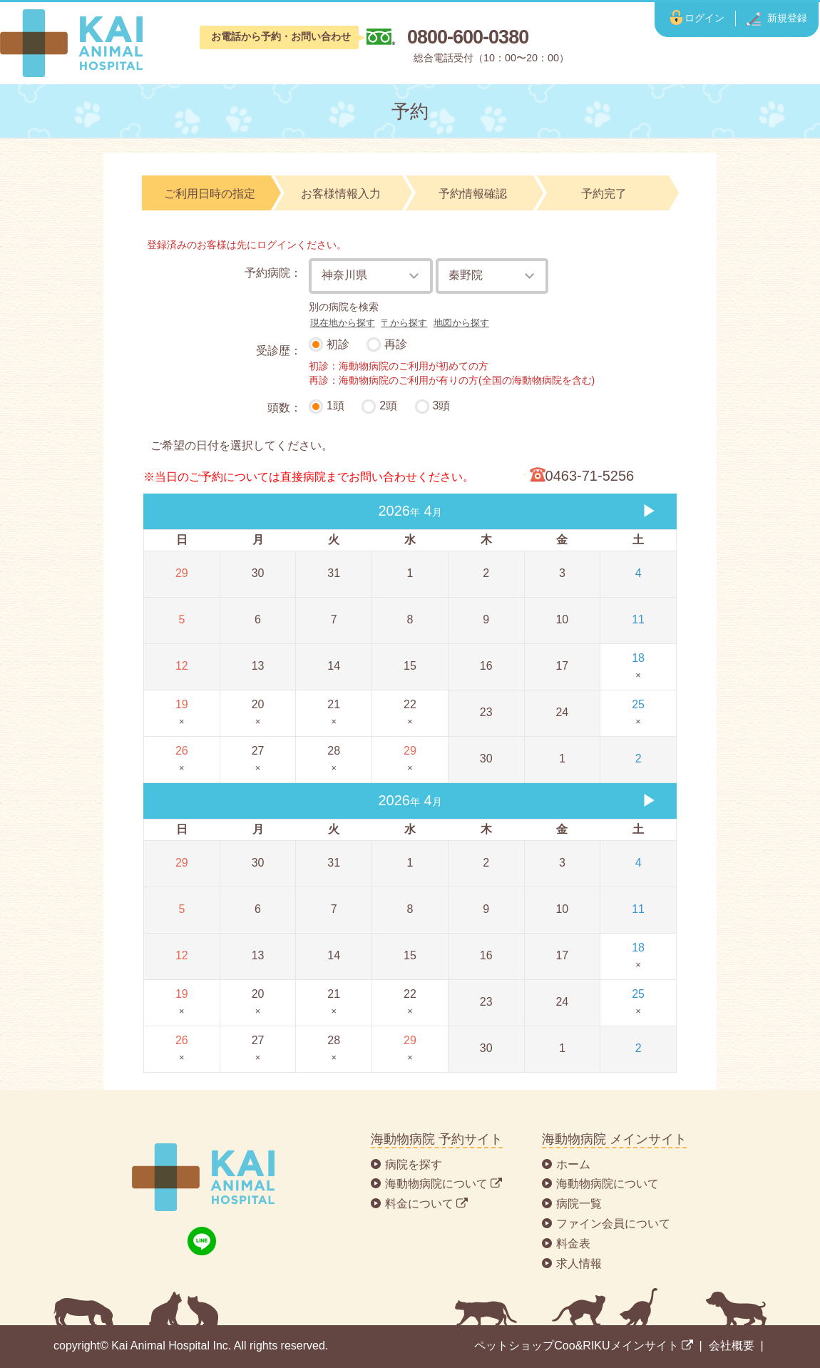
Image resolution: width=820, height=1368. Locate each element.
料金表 (573, 1243)
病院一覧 (579, 1204)
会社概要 (731, 1345)
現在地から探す (342, 322)
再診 (395, 344)
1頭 (335, 405)
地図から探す (461, 322)
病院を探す (413, 1164)
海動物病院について (607, 1184)
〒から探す (404, 322)
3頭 (442, 405)
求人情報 (579, 1263)
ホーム (573, 1164)
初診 (338, 344)
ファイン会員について (613, 1224)
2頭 (388, 405)
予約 (410, 111)
